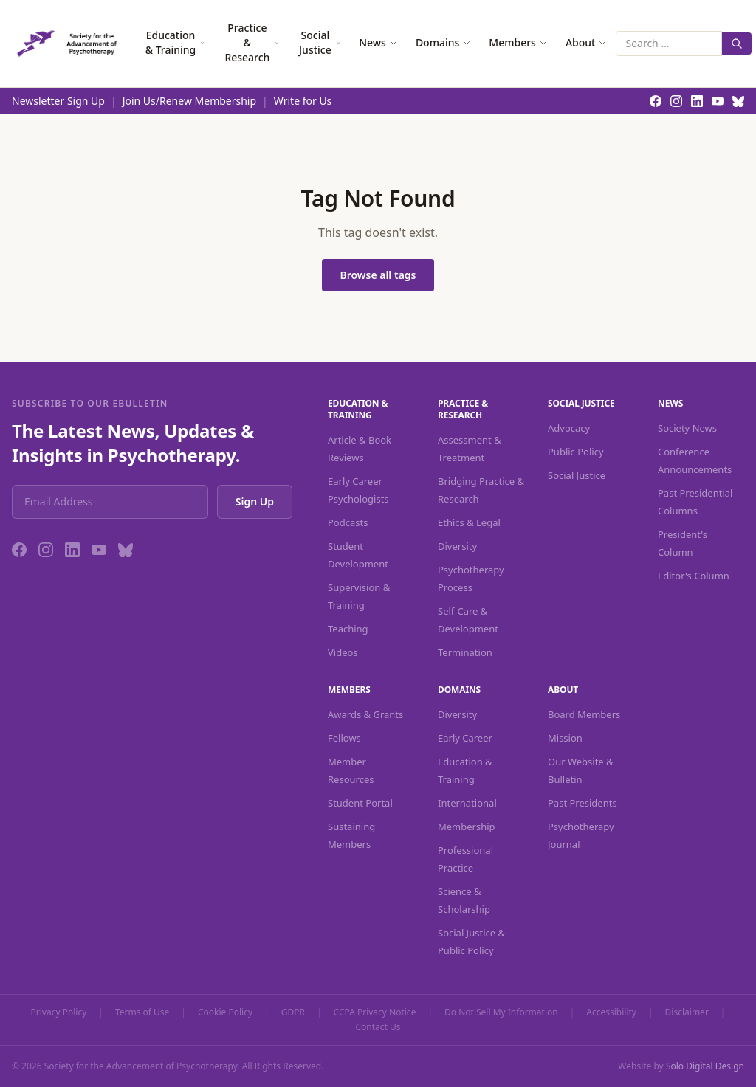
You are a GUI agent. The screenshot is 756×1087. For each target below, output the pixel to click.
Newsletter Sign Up (58, 101)
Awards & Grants (365, 714)
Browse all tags (378, 275)
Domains (443, 42)
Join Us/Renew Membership (189, 101)
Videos (343, 652)
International (467, 803)
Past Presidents (582, 803)
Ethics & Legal (469, 522)
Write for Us (303, 101)
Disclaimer (687, 1012)
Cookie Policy (225, 1012)
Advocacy (569, 428)
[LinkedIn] (72, 549)
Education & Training (175, 42)
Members (518, 42)
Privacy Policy (59, 1012)
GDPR (293, 1012)
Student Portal (360, 803)
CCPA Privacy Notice (375, 1012)
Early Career (465, 738)
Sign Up (255, 501)
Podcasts (348, 522)
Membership (466, 826)
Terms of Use (142, 1012)
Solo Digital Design (705, 1066)
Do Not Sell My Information (501, 1012)
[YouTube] (99, 549)
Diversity (457, 546)
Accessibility (611, 1012)
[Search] (737, 43)
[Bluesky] (125, 549)
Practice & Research (251, 42)
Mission (565, 738)
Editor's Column (693, 575)
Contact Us (377, 1027)
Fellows (344, 738)
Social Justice (320, 42)
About (587, 42)
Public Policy (576, 451)
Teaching (348, 628)
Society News (687, 428)
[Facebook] (19, 549)
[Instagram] (45, 549)
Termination (465, 652)
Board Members (584, 714)
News (378, 42)
